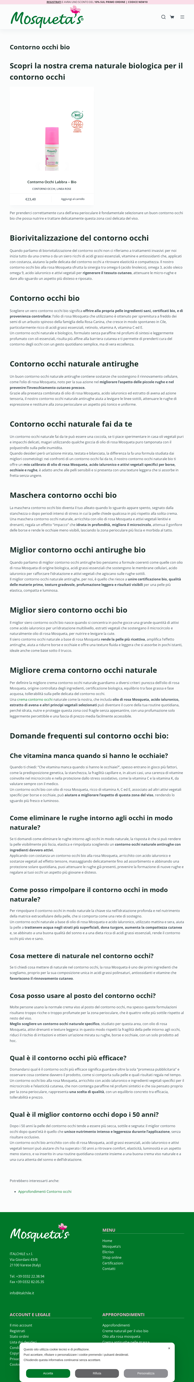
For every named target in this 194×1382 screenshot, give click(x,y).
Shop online (111, 1257)
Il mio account (21, 1325)
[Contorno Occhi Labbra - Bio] (52, 129)
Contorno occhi (43, 189)
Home (107, 1240)
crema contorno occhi (35, 699)
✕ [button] (169, 1348)
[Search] (163, 17)
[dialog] (97, 1362)
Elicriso (108, 1252)
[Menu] (182, 17)
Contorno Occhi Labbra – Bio (51, 181)
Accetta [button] (48, 1373)
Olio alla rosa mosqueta (121, 1336)
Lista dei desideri (23, 1342)
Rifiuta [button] (97, 1373)
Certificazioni (112, 1263)
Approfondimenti (116, 1325)
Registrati (17, 1331)
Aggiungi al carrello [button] (73, 199)
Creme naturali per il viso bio (125, 1331)
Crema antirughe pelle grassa (125, 1342)
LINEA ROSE (64, 189)
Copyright (17, 1353)
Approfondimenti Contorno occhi (44, 1191)
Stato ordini (19, 1336)
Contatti (108, 1268)
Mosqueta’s (111, 1246)
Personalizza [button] (145, 1373)
